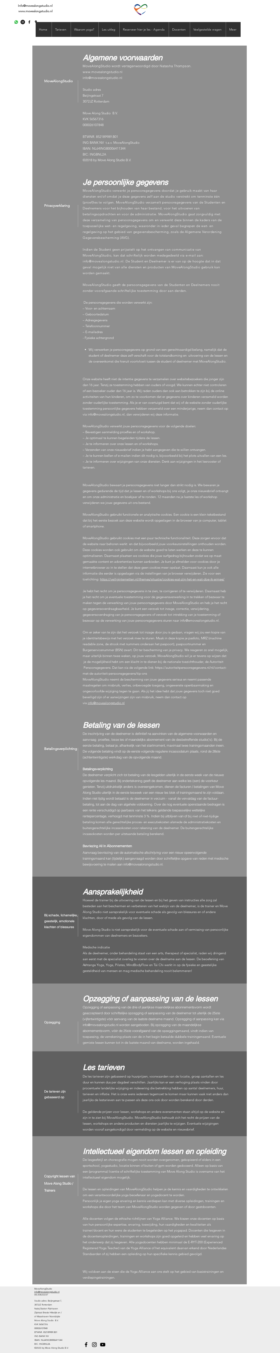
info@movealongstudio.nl (102, 78)
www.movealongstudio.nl (35, 11)
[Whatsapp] (16, 22)
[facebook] (29, 22)
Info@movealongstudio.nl (35, 6)
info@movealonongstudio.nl (143, 864)
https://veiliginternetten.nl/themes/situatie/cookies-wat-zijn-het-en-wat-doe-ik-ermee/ (162, 579)
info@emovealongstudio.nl (199, 620)
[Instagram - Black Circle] (23, 22)
